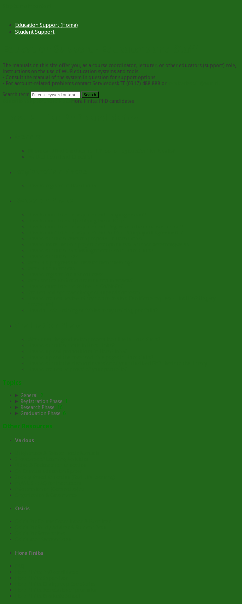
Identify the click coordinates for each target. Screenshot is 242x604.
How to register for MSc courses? (65, 275)
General (30, 136)
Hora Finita (58, 101)
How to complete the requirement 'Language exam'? (87, 215)
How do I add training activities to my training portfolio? (93, 311)
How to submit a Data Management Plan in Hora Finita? (90, 251)
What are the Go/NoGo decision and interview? (80, 281)
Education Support (24, 101)
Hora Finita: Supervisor (41, 578)
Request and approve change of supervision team (84, 293)
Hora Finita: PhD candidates (46, 572)
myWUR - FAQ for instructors (48, 483)
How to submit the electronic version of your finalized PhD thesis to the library (117, 364)
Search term (16, 94)
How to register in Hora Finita (62, 186)
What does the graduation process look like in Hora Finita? (94, 340)
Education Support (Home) (46, 24)
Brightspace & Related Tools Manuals (57, 453)
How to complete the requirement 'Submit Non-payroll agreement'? (105, 233)
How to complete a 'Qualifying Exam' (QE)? (76, 221)
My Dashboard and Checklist (60, 157)
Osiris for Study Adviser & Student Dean (60, 528)
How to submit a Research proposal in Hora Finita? (85, 239)
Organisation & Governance (46, 495)
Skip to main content (27, 6)
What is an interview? (52, 269)
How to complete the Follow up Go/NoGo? (75, 287)
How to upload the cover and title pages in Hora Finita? (90, 358)
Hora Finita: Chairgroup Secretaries (55, 584)
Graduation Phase (49, 325)
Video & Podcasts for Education (50, 465)
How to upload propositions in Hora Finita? (77, 352)
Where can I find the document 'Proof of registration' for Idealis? (101, 151)
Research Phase (44, 200)
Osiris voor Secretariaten (43, 539)
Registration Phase (51, 171)
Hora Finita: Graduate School (47, 596)
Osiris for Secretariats (40, 534)
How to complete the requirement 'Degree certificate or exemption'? (105, 227)
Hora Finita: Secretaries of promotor (56, 590)
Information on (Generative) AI (49, 489)
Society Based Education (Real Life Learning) (65, 477)
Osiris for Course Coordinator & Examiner (63, 522)
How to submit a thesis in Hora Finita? (71, 346)
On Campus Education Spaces (48, 471)
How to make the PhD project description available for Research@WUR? (109, 245)
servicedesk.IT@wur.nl (193, 83)
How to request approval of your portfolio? (77, 369)
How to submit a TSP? (53, 257)
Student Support (35, 31)
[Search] (55, 94)
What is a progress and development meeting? (80, 263)
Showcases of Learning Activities (51, 459)
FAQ (19, 566)
